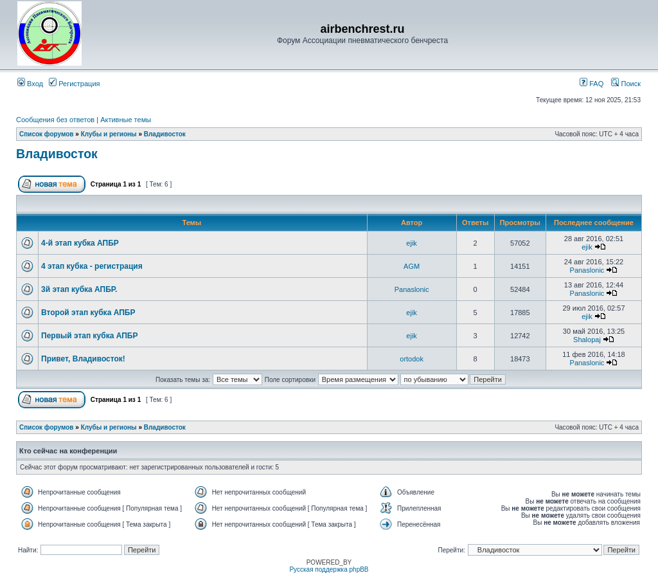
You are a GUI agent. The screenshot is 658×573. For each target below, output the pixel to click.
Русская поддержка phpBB (328, 569)
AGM (412, 266)
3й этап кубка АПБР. (79, 289)
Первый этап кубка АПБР (89, 335)
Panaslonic (587, 270)
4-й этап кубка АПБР (80, 243)
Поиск (626, 83)
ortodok (411, 359)
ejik (411, 243)
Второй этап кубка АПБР (88, 312)
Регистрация (74, 83)
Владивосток (165, 134)
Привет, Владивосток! (83, 358)
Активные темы (125, 119)
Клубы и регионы (109, 134)
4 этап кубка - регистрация (92, 266)
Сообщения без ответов (55, 119)
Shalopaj (587, 339)
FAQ (591, 83)
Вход (30, 83)
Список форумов (46, 134)
